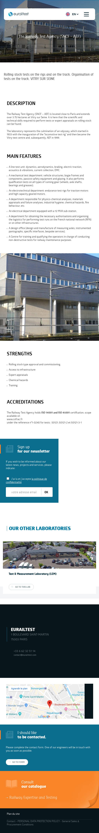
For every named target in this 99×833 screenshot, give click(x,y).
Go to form (18, 762)
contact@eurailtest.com (25, 654)
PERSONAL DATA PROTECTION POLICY (39, 821)
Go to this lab (22, 586)
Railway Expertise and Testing (33, 797)
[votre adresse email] (24, 492)
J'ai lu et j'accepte (26, 480)
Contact (11, 821)
